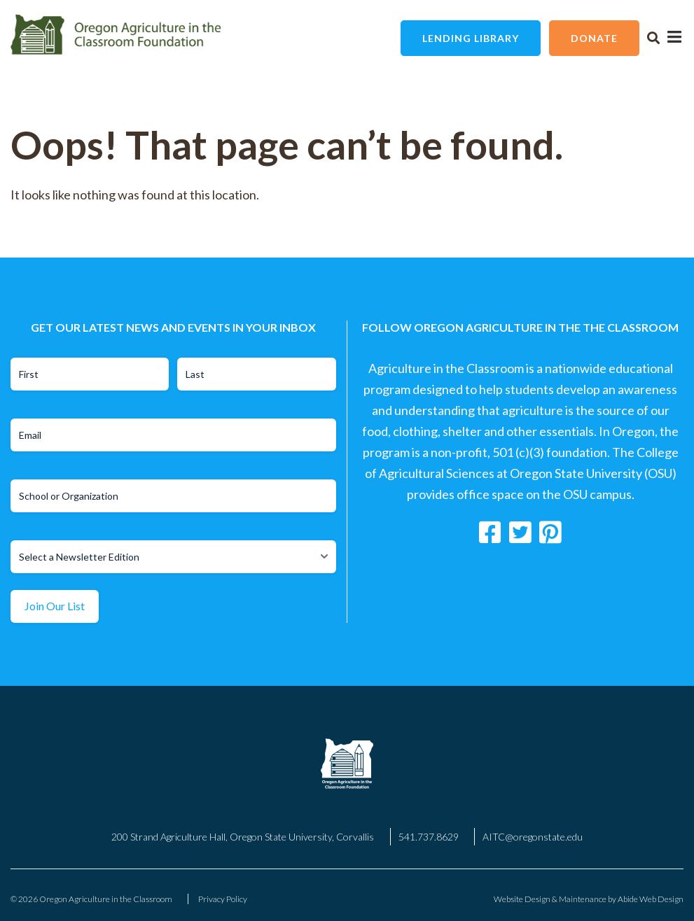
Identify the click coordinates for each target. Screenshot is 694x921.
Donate (594, 38)
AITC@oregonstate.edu (533, 837)
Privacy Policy (222, 899)
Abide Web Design (650, 899)
